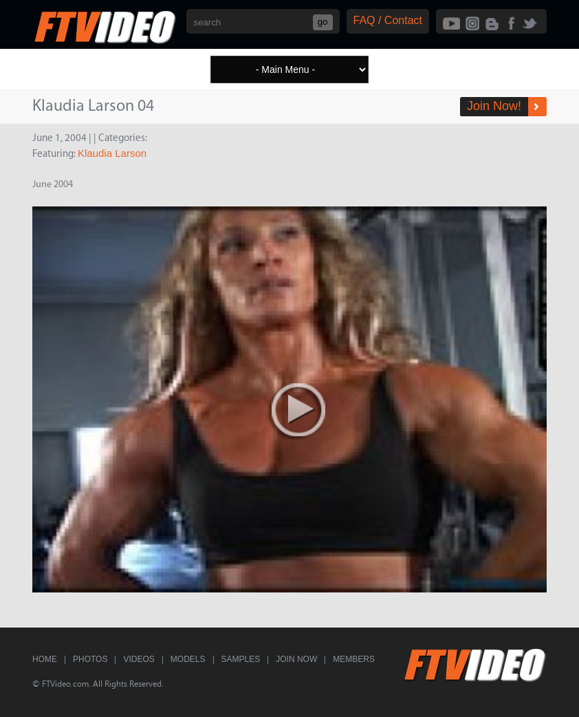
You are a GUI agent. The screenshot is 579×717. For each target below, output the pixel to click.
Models (188, 659)
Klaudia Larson (112, 153)
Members (354, 659)
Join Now (296, 659)
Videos (138, 659)
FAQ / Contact (387, 20)
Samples (241, 659)
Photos (90, 659)
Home (44, 659)
